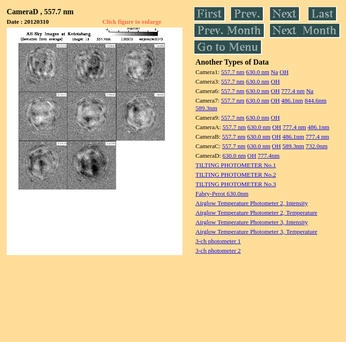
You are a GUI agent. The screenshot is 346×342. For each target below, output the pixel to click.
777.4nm (268, 155)
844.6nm (316, 100)
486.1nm (292, 100)
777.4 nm (293, 91)
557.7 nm (232, 72)
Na (274, 72)
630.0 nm (257, 72)
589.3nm (206, 108)
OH (283, 72)
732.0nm (316, 146)
